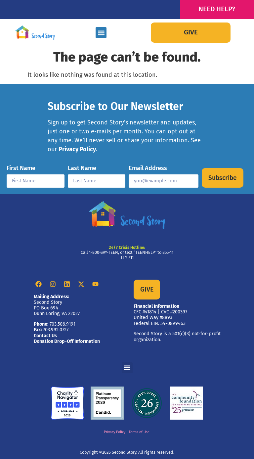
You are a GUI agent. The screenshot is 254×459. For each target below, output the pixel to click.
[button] (101, 32)
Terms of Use (139, 432)
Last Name (82, 168)
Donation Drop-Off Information (67, 341)
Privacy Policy (77, 149)
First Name (21, 168)
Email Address (148, 168)
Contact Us (45, 336)
